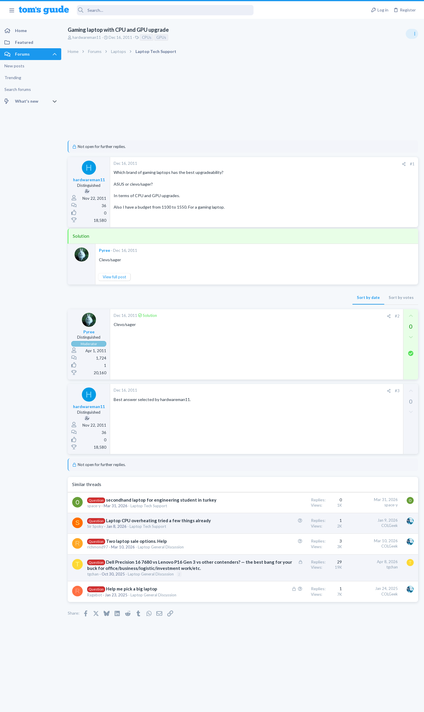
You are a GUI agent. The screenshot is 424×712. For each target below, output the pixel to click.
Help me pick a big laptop (131, 607)
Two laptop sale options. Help (136, 553)
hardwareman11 (86, 37)
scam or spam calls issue (371, 332)
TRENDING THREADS (349, 319)
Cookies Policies (190, 703)
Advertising (148, 703)
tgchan (93, 592)
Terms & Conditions (267, 703)
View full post (114, 277)
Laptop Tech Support (148, 512)
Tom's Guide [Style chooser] (376, 663)
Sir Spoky (95, 538)
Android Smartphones (359, 348)
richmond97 (97, 559)
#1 (318, 164)
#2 (303, 316)
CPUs (146, 37)
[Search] (165, 10)
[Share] (310, 164)
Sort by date (274, 297)
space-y (94, 512)
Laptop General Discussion (161, 559)
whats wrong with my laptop (375, 360)
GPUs (161, 37)
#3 (303, 390)
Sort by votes (306, 297)
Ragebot (94, 613)
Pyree (104, 250)
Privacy (227, 703)
